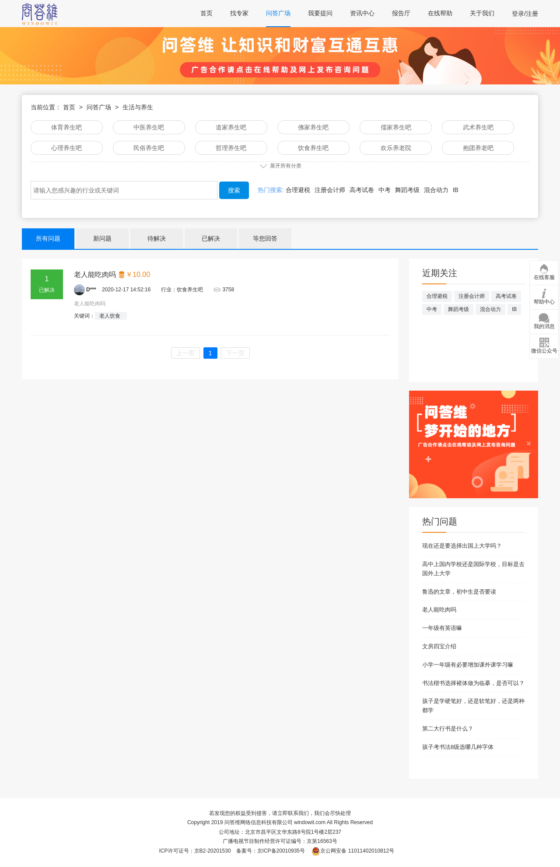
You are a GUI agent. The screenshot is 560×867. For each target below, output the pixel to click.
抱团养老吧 (478, 147)
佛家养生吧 (313, 127)
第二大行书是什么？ (447, 728)
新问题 (102, 238)
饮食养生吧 (313, 147)
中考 (384, 189)
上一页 (185, 353)
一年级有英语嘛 (442, 628)
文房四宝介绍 (439, 646)
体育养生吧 (66, 127)
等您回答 (265, 238)
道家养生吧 (231, 127)
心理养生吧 (66, 147)
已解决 (211, 238)
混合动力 (436, 189)
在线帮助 (440, 13)
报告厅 (401, 13)
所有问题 (48, 238)
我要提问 (320, 13)
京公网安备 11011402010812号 (353, 851)
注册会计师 (330, 189)
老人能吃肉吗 (112, 274)
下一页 (235, 353)
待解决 (156, 238)
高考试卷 (362, 189)
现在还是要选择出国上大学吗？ (462, 545)
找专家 (239, 13)
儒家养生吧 (396, 127)
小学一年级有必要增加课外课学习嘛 (467, 664)
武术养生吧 (478, 127)
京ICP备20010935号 (281, 851)
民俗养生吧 (148, 147)
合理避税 (298, 189)
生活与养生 (137, 107)
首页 (206, 13)
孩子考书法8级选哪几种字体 (458, 747)
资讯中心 (362, 13)
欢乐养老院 (396, 147)
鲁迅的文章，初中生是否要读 (459, 591)
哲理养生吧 (231, 147)
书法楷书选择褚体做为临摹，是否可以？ (473, 683)
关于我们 (482, 13)
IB (455, 189)
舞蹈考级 (407, 189)
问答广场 (278, 13)
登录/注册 (525, 13)
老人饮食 (109, 316)
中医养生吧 (148, 127)
